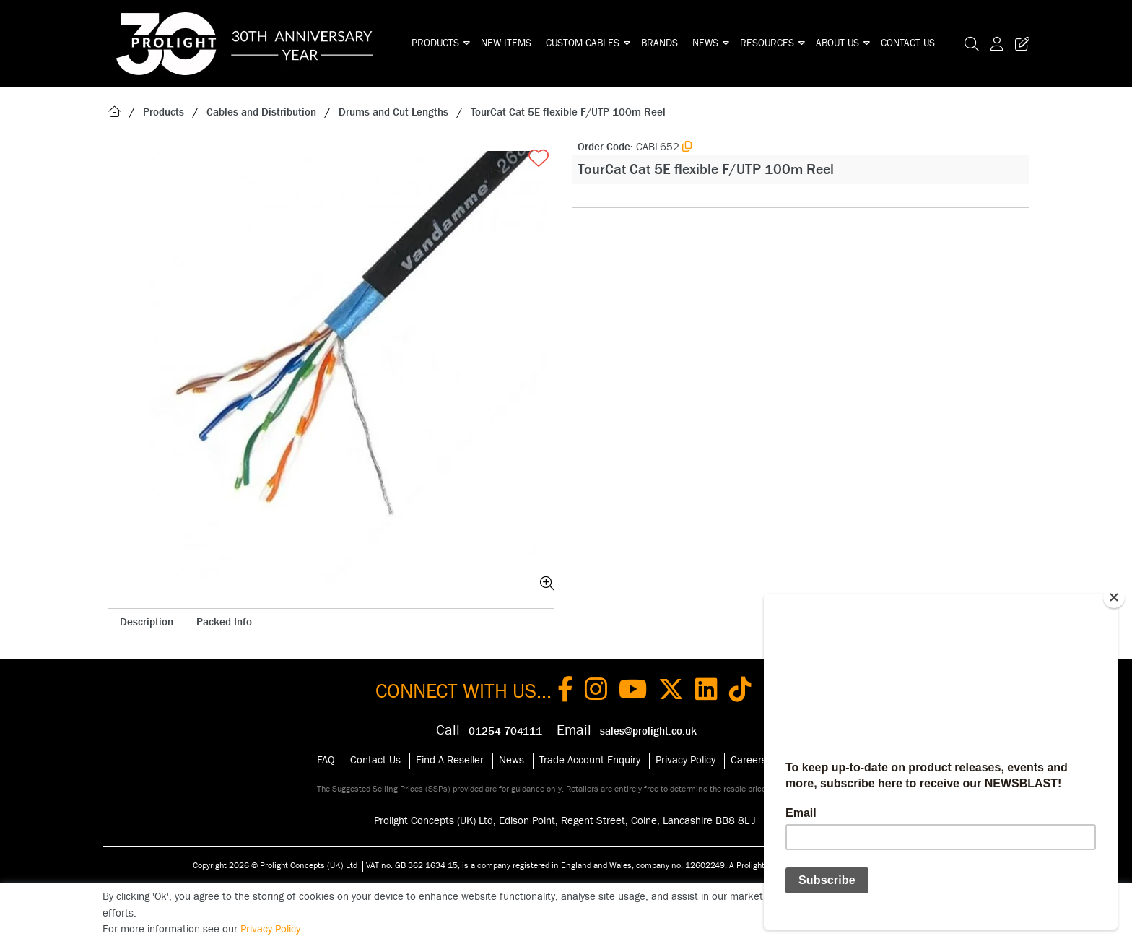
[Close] (1114, 597)
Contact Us (908, 43)
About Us (837, 43)
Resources (767, 43)
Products (435, 43)
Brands (659, 43)
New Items (506, 43)
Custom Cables (582, 43)
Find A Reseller (450, 760)
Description (146, 622)
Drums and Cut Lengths (393, 112)
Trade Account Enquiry (589, 760)
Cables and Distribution (261, 112)
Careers (749, 760)
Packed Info (224, 622)
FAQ (326, 760)
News (705, 43)
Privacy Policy (685, 760)
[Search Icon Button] (972, 43)
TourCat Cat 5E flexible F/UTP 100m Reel (568, 112)
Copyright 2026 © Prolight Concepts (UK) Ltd (275, 865)
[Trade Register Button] (1019, 43)
